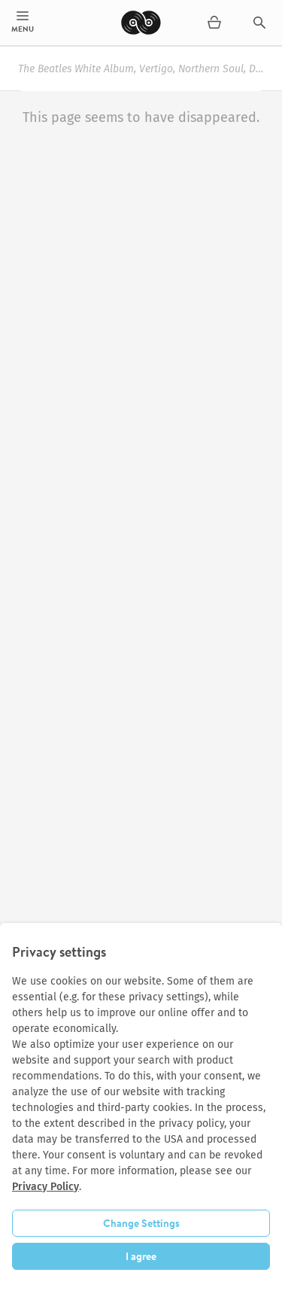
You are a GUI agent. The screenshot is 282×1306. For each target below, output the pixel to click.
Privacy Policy (45, 1186)
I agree (141, 1256)
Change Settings (141, 1223)
